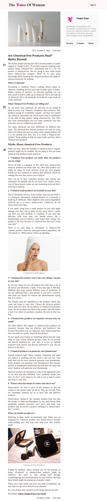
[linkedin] (4, 107)
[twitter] (4, 149)
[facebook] (4, 65)
